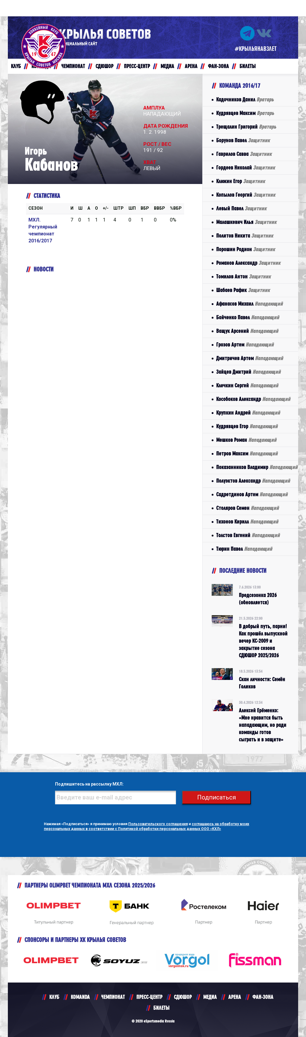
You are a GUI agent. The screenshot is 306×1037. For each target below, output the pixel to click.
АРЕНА (234, 997)
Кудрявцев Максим (245, 113)
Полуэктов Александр (253, 481)
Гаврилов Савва (244, 154)
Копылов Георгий (245, 195)
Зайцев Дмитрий (248, 372)
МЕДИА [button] (167, 66)
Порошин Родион (245, 249)
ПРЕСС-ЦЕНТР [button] (137, 66)
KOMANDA (80, 997)
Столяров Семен (247, 508)
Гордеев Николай (245, 167)
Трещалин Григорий (246, 127)
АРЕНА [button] (191, 66)
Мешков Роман (246, 440)
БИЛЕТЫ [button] (247, 66)
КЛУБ (54, 997)
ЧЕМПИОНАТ (113, 997)
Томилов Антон (243, 276)
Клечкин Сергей (247, 385)
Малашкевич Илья (246, 222)
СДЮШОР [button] (104, 66)
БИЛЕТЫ (161, 1008)
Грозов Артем (245, 344)
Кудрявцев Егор (247, 426)
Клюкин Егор (240, 181)
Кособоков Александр (253, 399)
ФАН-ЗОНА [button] (218, 66)
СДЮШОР (183, 997)
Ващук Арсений (247, 331)
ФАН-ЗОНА (262, 997)
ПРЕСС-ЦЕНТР (149, 997)
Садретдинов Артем (252, 494)
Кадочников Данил (245, 99)
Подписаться (216, 797)
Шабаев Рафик (243, 290)
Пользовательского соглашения (158, 824)
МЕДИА (210, 997)
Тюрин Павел (244, 549)
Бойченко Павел (247, 317)
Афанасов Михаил (249, 304)
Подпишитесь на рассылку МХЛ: (89, 784)
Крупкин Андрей (248, 412)
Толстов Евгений (248, 535)
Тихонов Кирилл (247, 521)
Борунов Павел (243, 140)
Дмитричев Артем (249, 358)
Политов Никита (244, 235)
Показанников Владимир (257, 467)
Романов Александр (248, 263)
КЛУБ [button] (16, 66)
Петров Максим (247, 453)
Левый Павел (241, 208)
